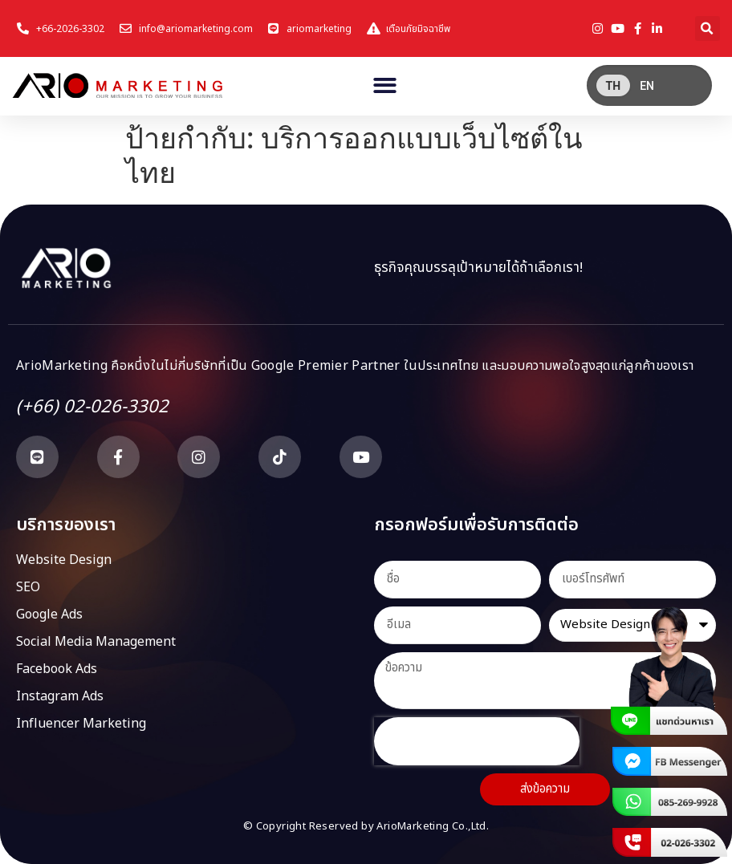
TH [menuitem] (613, 85)
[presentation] (477, 741)
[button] (707, 28)
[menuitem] (613, 85)
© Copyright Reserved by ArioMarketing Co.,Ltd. (366, 826)
